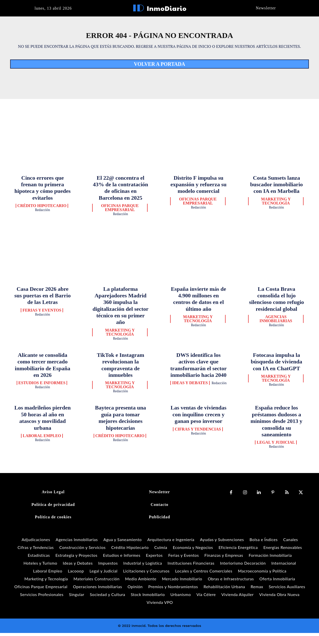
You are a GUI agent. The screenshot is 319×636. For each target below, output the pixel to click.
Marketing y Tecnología (276, 204)
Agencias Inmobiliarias (276, 322)
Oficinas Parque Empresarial (120, 211)
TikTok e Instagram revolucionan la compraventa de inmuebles (120, 368)
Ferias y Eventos (42, 313)
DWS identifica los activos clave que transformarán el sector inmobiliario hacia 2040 (198, 368)
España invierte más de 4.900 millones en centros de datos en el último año (198, 302)
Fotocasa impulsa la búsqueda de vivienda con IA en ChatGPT (276, 365)
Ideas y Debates (190, 386)
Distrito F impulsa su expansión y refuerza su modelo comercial (198, 187)
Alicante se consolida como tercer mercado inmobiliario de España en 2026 (42, 368)
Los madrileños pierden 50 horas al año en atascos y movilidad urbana (42, 420)
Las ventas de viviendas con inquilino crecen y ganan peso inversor (199, 417)
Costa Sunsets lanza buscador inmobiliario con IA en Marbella (276, 187)
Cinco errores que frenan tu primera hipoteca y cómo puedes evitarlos (42, 190)
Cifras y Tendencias (198, 432)
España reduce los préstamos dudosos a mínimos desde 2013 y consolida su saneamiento (277, 424)
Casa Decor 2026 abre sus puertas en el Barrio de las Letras (42, 298)
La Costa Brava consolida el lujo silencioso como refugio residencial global (276, 302)
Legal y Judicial (276, 445)
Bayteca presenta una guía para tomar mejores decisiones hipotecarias (120, 420)
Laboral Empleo (42, 439)
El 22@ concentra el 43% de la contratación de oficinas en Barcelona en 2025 (120, 190)
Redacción (42, 213)
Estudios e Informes (42, 386)
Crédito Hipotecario (42, 209)
